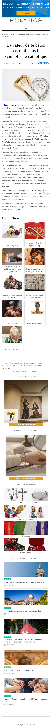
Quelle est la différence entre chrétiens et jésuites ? (24, 582)
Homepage (5, 34)
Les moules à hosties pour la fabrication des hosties (24, 363)
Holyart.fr (32, 725)
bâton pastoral (10, 105)
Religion (7, 579)
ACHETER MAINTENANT (26, 424)
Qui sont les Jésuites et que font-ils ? (18, 670)
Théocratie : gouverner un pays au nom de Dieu (22, 611)
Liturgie (11, 34)
